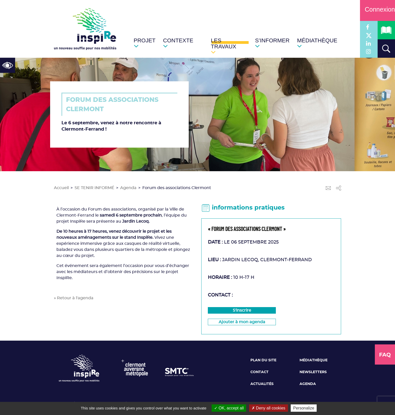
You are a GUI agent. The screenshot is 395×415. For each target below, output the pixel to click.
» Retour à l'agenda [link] (73, 298)
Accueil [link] (61, 188)
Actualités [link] (262, 384)
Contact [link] (259, 372)
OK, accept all (229, 408)
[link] (7, 65)
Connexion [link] (377, 9)
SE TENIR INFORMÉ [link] (94, 188)
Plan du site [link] (263, 360)
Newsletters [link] (313, 372)
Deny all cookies (268, 408)
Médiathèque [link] (313, 360)
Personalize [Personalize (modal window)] (303, 408)
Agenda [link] (128, 188)
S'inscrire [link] (242, 310)
